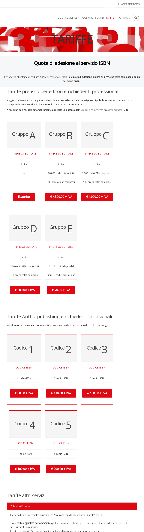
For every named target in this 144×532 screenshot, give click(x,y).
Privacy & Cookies (76, 525)
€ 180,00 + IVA (102, 319)
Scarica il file (72, 500)
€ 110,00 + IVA (50, 319)
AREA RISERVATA (130, 4)
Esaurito (19, 208)
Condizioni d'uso (102, 525)
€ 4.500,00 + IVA (51, 216)
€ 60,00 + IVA (21, 319)
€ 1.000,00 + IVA (77, 216)
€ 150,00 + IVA (76, 319)
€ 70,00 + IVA (127, 216)
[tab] (72, 356)
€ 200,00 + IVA (102, 216)
